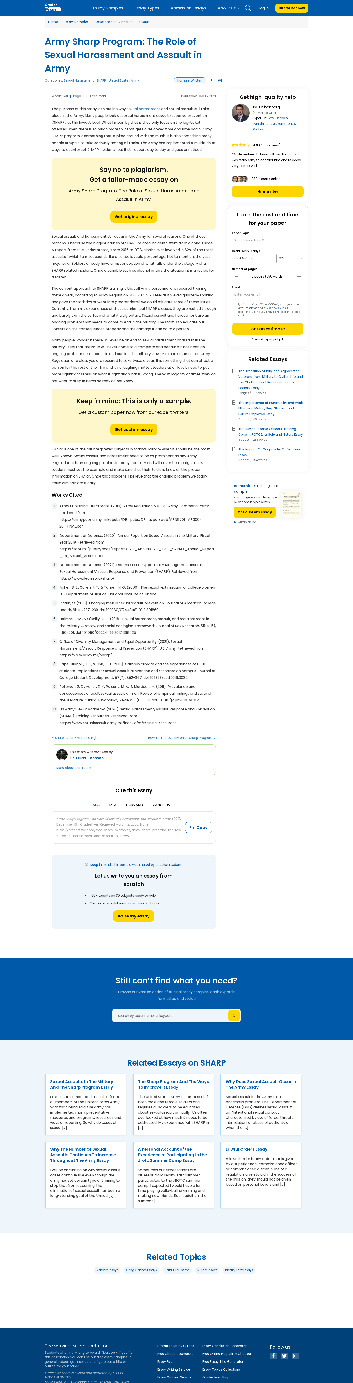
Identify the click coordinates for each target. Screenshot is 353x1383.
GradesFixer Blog (215, 1377)
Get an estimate (268, 329)
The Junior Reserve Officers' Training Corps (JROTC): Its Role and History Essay (270, 432)
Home (53, 22)
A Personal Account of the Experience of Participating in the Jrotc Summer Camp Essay (172, 1154)
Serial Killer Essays (177, 1270)
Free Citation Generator (176, 1353)
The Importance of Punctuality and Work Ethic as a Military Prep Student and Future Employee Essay (270, 408)
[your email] (267, 294)
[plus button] (298, 276)
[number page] (267, 276)
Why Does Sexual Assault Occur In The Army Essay (261, 1084)
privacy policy (272, 308)
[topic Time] (289, 258)
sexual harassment (143, 108)
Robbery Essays (107, 1270)
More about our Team (73, 767)
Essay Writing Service (173, 1369)
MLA (112, 805)
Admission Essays (188, 8)
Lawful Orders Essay (246, 1149)
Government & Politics (114, 22)
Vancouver (163, 805)
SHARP (144, 22)
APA (96, 805)
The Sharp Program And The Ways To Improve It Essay (173, 1084)
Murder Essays (207, 1270)
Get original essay (134, 216)
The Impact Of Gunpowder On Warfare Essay (269, 452)
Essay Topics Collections (221, 1369)
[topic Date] (252, 258)
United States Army (124, 80)
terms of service (247, 308)
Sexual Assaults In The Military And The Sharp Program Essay (81, 1084)
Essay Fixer (165, 1361)
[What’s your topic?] (267, 240)
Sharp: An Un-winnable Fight (77, 737)
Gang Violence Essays (141, 1270)
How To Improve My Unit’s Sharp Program (180, 737)
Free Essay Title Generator (222, 1361)
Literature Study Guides (175, 1346)
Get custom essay (134, 429)
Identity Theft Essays (239, 1270)
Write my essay (134, 916)
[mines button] (236, 276)
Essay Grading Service (174, 1377)
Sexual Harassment (79, 80)
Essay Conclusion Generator (224, 1346)
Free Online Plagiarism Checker (226, 1353)
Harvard (134, 805)
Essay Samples (76, 22)
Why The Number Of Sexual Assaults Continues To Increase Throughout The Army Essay (83, 1154)
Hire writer (267, 191)
